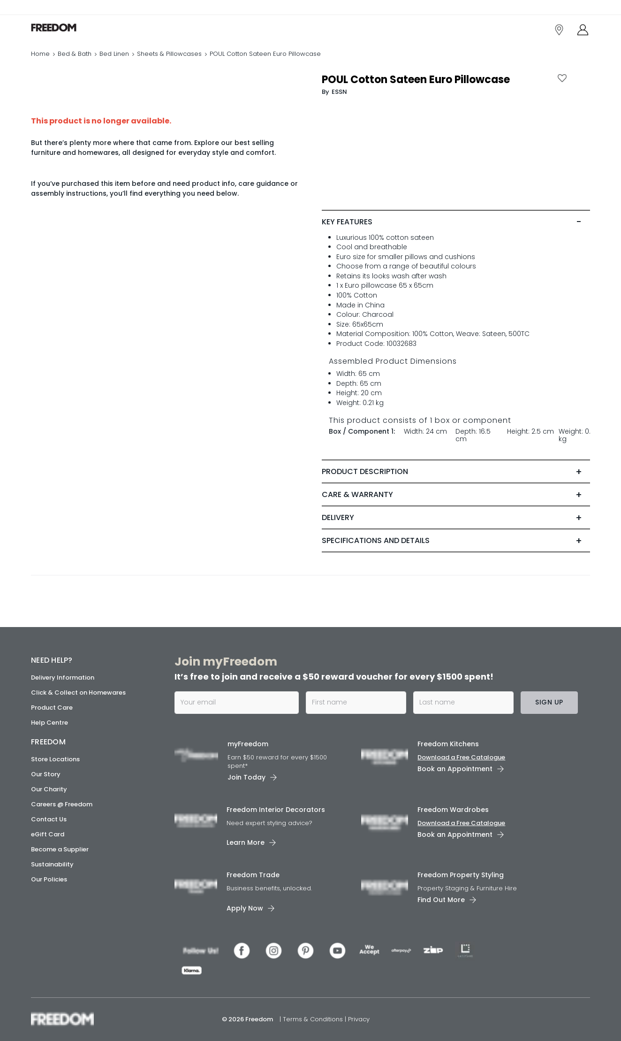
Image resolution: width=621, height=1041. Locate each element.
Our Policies (49, 879)
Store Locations (55, 759)
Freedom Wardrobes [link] (453, 809)
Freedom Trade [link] (253, 875)
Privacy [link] (359, 1019)
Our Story (46, 774)
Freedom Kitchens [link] (448, 744)
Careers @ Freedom (61, 804)
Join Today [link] (246, 777)
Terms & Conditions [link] (314, 1019)
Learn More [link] (246, 842)
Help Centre (49, 722)
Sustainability (52, 864)
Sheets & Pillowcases (169, 53)
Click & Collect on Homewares (78, 692)
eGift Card (47, 834)
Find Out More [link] (441, 899)
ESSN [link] (339, 91)
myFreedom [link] (247, 744)
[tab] (456, 222)
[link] (73, 27)
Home (40, 53)
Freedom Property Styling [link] (460, 875)
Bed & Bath (74, 53)
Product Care (52, 707)
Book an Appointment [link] (454, 768)
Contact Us (49, 819)
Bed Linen (114, 53)
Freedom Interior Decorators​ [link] (276, 809)
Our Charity (49, 789)
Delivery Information (62, 677)
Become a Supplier (60, 849)
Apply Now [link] (245, 908)
